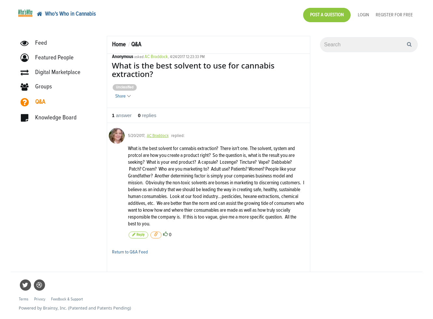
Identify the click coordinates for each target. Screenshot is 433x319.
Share (122, 96)
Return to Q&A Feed (130, 252)
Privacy (39, 299)
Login (363, 14)
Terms (23, 299)
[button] (50, 58)
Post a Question (327, 14)
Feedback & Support (67, 299)
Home (119, 44)
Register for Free (394, 14)
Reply (138, 235)
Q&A (136, 44)
